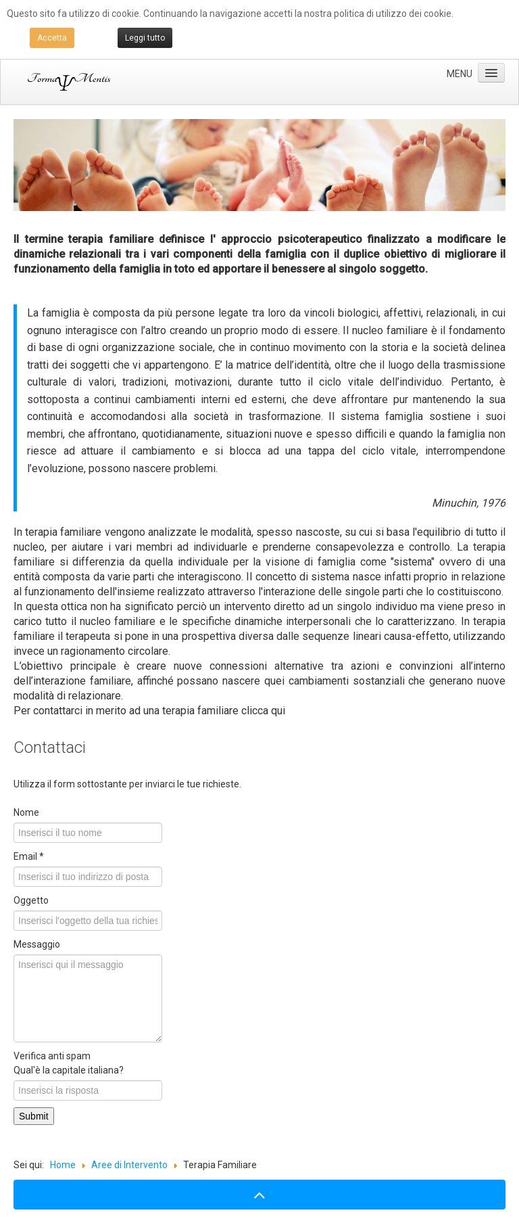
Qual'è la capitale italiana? (69, 1070)
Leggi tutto (145, 38)
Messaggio (37, 944)
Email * (29, 856)
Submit (34, 1116)
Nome (26, 812)
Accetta (52, 38)
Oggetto (31, 900)
